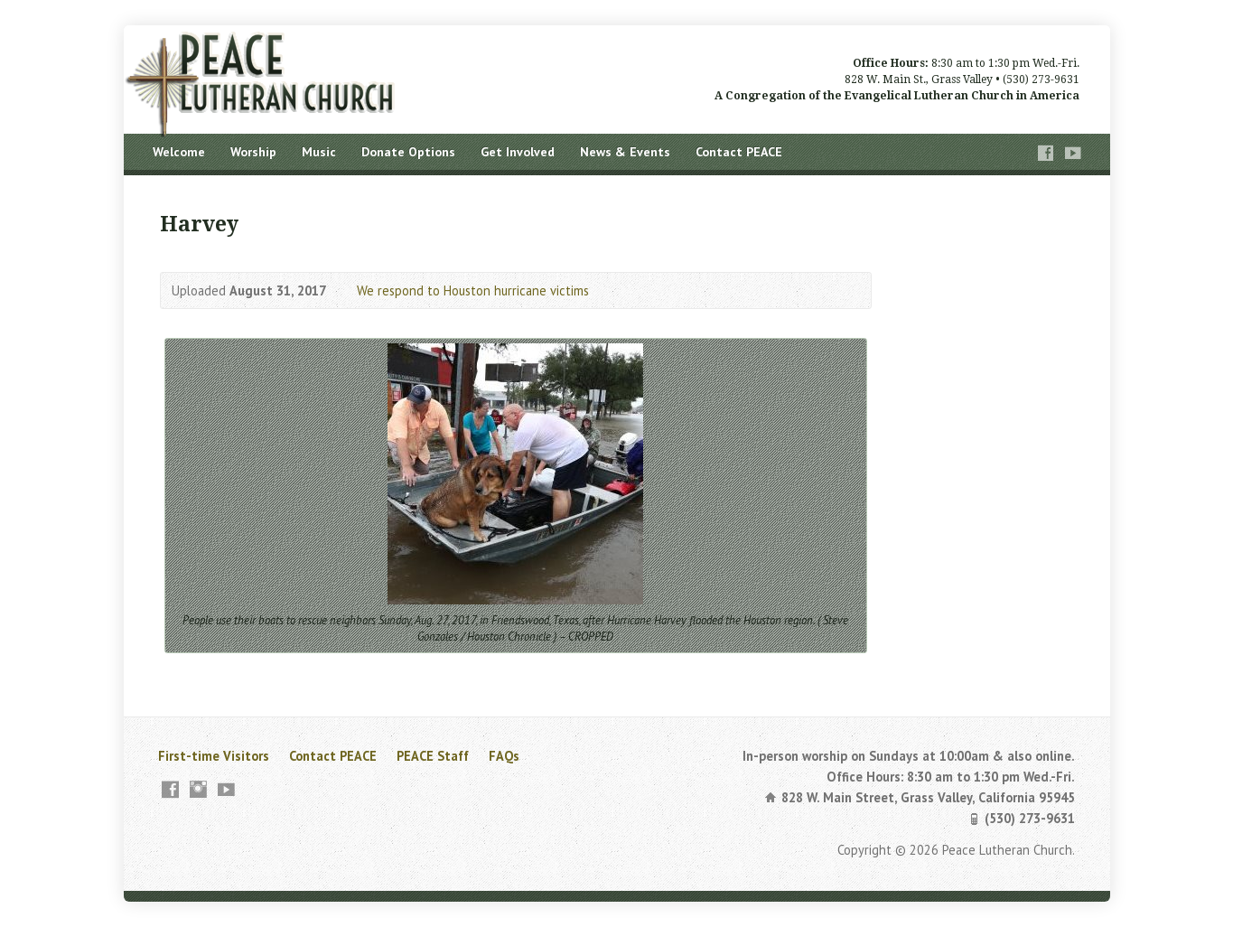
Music (319, 152)
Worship (253, 152)
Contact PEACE (739, 152)
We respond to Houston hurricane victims (473, 290)
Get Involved (518, 152)
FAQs (504, 755)
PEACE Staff (433, 755)
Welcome (179, 152)
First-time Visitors (213, 755)
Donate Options (408, 152)
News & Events (625, 152)
